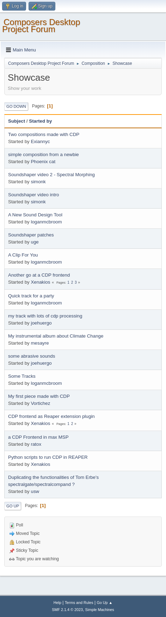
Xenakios (40, 282)
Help (57, 602)
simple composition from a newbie (43, 154)
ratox (36, 444)
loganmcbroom (46, 221)
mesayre (40, 343)
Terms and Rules (79, 602)
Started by (40, 121)
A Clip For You (23, 255)
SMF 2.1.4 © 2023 (67, 609)
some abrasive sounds (31, 356)
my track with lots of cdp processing (45, 316)
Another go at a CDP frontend (39, 275)
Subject (16, 121)
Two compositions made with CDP (43, 134)
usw (35, 491)
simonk (38, 181)
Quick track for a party (31, 295)
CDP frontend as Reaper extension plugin (51, 416)
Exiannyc (40, 141)
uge (34, 242)
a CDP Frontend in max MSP (38, 437)
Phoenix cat (43, 161)
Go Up (12, 506)
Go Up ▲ (104, 602)
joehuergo (41, 323)
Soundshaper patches (31, 234)
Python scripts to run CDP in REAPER (48, 457)
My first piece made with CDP (39, 396)
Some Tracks (22, 376)
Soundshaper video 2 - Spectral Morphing (51, 174)
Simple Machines (99, 609)
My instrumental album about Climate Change (55, 336)
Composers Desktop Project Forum (41, 25)
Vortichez (40, 403)
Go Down (16, 106)
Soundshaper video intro (33, 194)
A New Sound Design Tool (35, 214)
